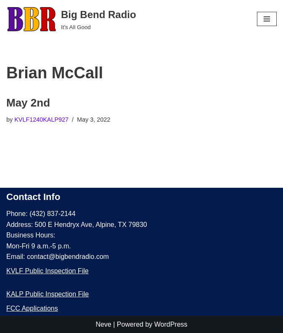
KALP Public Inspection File (47, 294)
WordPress (171, 324)
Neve (103, 324)
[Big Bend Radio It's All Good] (71, 19)
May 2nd (28, 102)
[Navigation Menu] (267, 19)
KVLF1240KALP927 (41, 119)
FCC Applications (32, 308)
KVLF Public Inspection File (47, 270)
